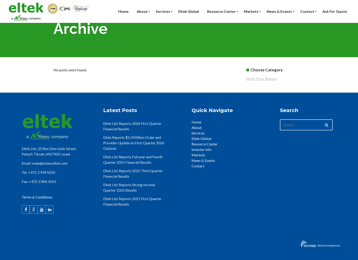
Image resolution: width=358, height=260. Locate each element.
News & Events (203, 160)
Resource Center (205, 144)
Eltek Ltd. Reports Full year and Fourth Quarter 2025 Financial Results (133, 159)
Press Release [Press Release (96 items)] (266, 78)
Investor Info (202, 149)
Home (196, 122)
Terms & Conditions (37, 197)
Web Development (328, 245)
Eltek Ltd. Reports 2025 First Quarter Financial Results (132, 201)
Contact (198, 166)
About (197, 127)
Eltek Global (201, 138)
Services (198, 133)
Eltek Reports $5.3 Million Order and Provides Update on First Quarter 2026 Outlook (133, 142)
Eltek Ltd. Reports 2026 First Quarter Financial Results (132, 126)
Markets (198, 155)
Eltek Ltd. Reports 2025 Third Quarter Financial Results (133, 173)
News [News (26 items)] (250, 78)
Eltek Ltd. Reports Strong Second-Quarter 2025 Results (129, 187)
